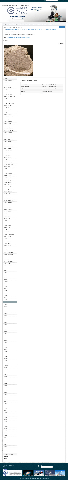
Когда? (19, 21)
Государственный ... (18, 24)
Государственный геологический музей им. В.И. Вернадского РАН (36, 478)
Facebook (6, 460)
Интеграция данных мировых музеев (9, 5)
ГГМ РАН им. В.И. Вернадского (8, 465)
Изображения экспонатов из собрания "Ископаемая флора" (18, 37)
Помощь (60, 0)
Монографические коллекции (18, 3)
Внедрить (61, 43)
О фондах (4, 3)
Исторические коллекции (31, 3)
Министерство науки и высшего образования (37, 10)
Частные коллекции (41, 3)
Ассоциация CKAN (6, 467)
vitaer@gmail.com (50, 477)
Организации (21, 5)
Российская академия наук (37, 7)
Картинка (5, 40)
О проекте (27, 5)
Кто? (22, 21)
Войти (64, 0)
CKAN (40, 465)
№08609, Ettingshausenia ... (49, 24)
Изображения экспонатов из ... (32, 24)
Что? (12, 21)
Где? (15, 21)
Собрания (9, 3)
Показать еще (42, 93)
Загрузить (62, 27)
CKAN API (4, 466)
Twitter (6, 458)
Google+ (6, 456)
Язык (44, 0)
